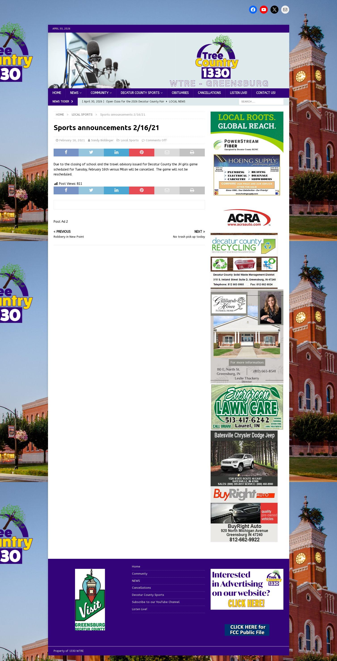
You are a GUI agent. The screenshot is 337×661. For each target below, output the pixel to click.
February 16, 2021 (72, 140)
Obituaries (180, 93)
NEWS (74, 93)
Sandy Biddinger (102, 140)
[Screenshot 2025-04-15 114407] (247, 428)
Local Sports (130, 140)
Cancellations (209, 93)
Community (100, 93)
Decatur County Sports (140, 93)
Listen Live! (238, 93)
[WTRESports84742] (244, 286)
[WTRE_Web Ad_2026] (247, 150)
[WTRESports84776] (244, 484)
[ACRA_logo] (247, 223)
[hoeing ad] (247, 193)
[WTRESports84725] (244, 539)
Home (56, 93)
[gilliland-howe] (247, 380)
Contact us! (265, 93)
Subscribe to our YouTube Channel (156, 602)
